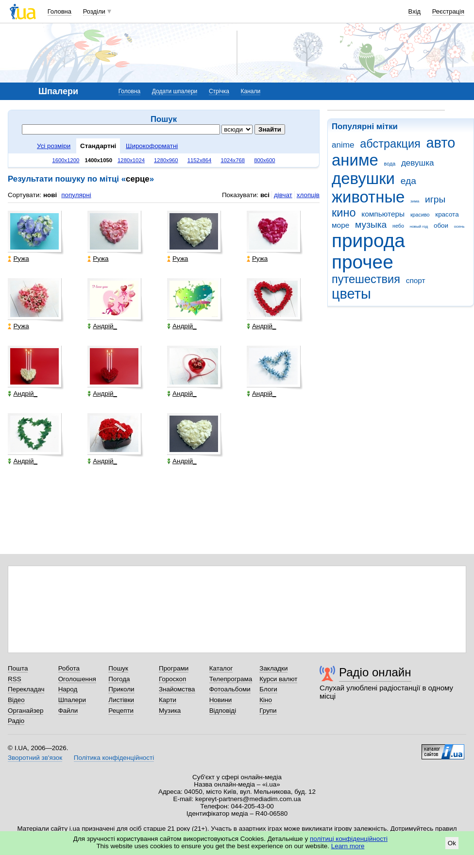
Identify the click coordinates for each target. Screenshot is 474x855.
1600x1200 (66, 160)
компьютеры (383, 214)
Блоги (268, 689)
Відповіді (223, 710)
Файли (68, 710)
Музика (170, 710)
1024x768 (232, 160)
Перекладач (26, 689)
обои (441, 225)
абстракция (390, 143)
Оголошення (77, 679)
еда (408, 181)
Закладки (273, 668)
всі (265, 195)
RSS (14, 679)
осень (459, 226)
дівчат (283, 195)
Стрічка (219, 91)
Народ (68, 689)
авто (441, 143)
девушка (417, 163)
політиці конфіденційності (349, 838)
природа (368, 240)
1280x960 (166, 160)
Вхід (414, 11)
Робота (69, 668)
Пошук (118, 668)
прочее (362, 261)
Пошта (18, 668)
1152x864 (199, 160)
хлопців (308, 195)
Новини (220, 700)
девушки (363, 178)
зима (414, 201)
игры (435, 199)
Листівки (121, 700)
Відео (16, 700)
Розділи (94, 11)
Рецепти (121, 710)
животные (368, 197)
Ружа (18, 258)
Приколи (121, 689)
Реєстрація (448, 11)
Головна (59, 11)
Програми (173, 668)
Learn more (348, 846)
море (340, 225)
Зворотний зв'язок (35, 757)
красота (446, 214)
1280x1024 (131, 160)
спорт (415, 280)
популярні (76, 195)
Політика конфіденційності (114, 757)
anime (343, 145)
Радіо (16, 720)
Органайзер (25, 710)
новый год (419, 226)
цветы (351, 294)
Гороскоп (172, 679)
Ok (452, 843)
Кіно (265, 700)
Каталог (221, 668)
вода (390, 164)
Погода (119, 679)
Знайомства (177, 689)
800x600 (264, 160)
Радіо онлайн (375, 672)
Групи (267, 710)
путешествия (366, 279)
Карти (167, 700)
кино (344, 212)
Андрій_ (102, 326)
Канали (251, 91)
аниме (355, 160)
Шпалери (72, 700)
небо (398, 226)
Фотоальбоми (230, 689)
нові (50, 195)
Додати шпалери (174, 91)
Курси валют (278, 679)
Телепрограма (231, 679)
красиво (420, 215)
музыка (371, 224)
